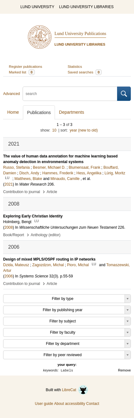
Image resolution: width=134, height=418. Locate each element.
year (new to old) (84, 130)
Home (13, 112)
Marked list (22, 72)
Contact (92, 403)
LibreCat (75, 390)
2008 (8, 227)
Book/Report (13, 235)
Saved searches (85, 72)
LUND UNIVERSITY (37, 7)
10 (54, 130)
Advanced (11, 94)
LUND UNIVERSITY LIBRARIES (86, 7)
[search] (70, 94)
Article (52, 192)
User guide (44, 403)
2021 (8, 184)
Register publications (25, 66)
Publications (39, 112)
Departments (71, 112)
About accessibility (69, 403)
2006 (8, 276)
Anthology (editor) (46, 235)
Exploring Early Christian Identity (32, 216)
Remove (124, 370)
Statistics (75, 66)
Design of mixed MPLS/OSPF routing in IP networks (49, 259)
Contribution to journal (21, 192)
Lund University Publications (80, 33)
